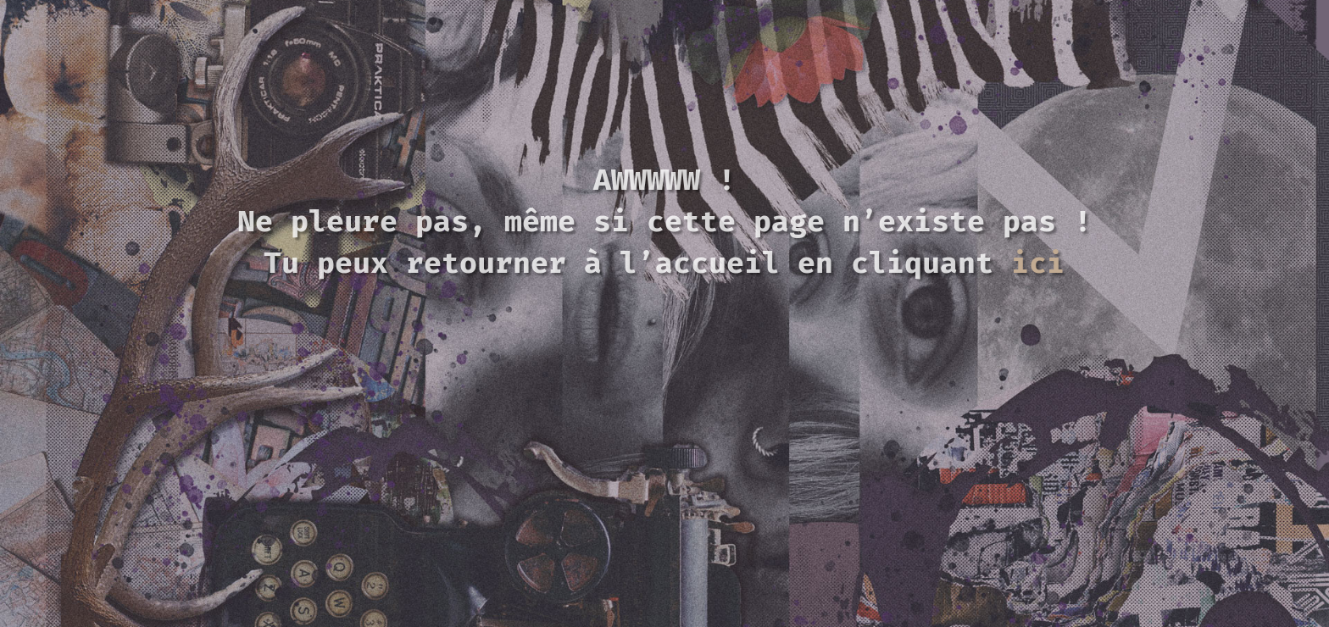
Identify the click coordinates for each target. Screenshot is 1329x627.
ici (1038, 262)
